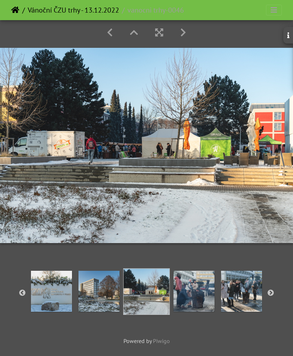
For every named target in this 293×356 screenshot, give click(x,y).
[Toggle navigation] (274, 10)
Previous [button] (22, 293)
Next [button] (270, 293)
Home (15, 10)
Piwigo (161, 340)
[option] (51, 291)
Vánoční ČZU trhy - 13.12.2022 (73, 10)
